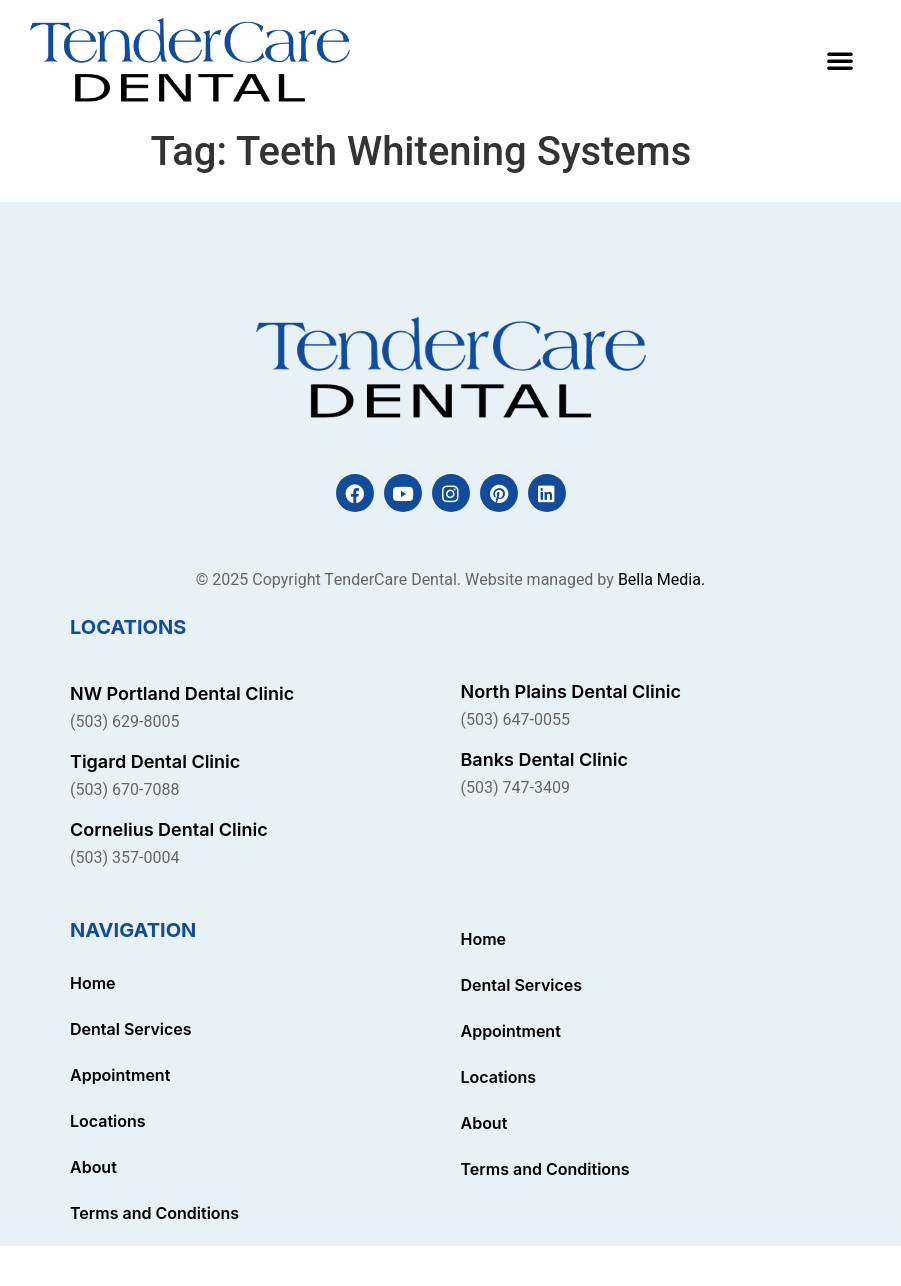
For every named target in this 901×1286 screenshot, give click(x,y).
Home (93, 983)
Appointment (120, 1075)
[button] (840, 60)
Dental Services (131, 1029)
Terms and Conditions (154, 1213)
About (93, 1167)
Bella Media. (661, 580)
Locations (108, 1121)
